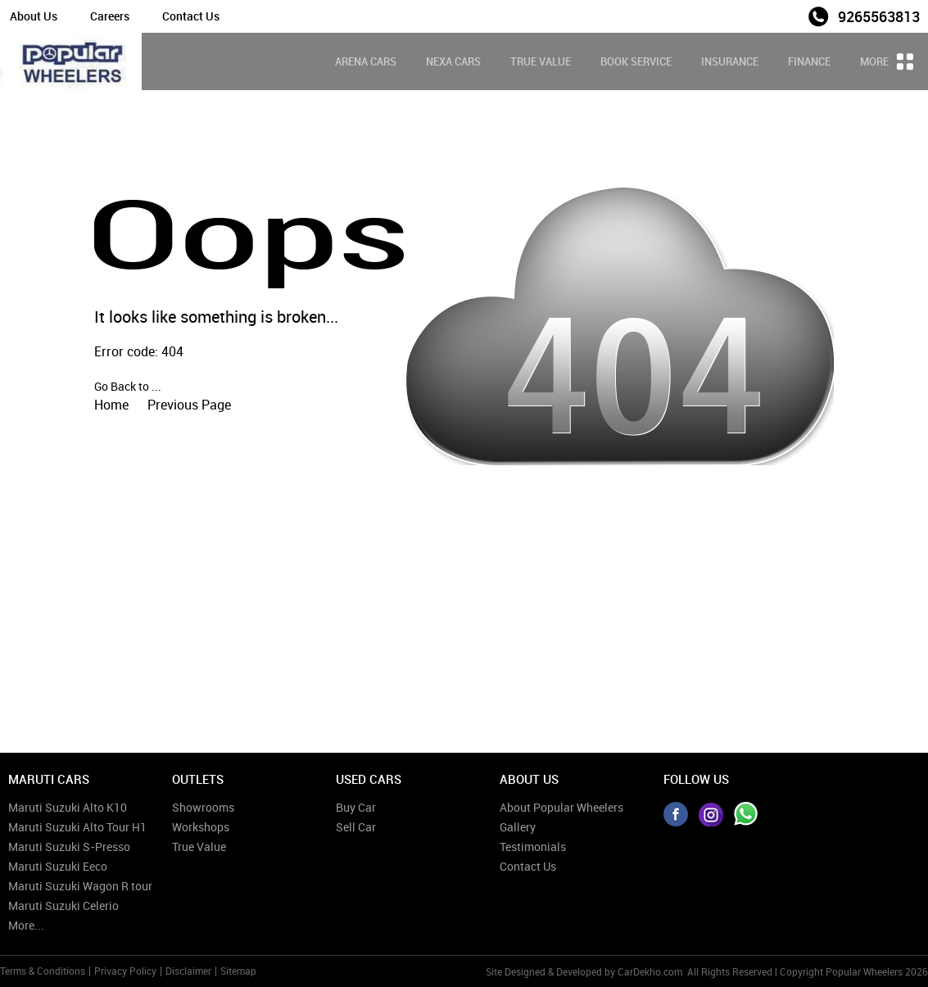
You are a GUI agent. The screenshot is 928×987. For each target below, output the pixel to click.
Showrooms (203, 807)
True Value (540, 61)
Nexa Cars (453, 61)
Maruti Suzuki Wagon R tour (80, 886)
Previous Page (189, 405)
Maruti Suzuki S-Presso (69, 846)
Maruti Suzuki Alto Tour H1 (77, 827)
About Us (33, 16)
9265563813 (879, 16)
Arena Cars (365, 61)
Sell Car (356, 827)
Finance (809, 61)
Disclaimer (188, 970)
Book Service (636, 61)
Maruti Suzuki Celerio (63, 905)
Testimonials (533, 846)
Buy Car (356, 807)
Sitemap (238, 970)
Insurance (729, 61)
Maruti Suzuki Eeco (57, 866)
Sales (783, 15)
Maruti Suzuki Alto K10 (67, 807)
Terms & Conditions (42, 970)
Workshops (200, 827)
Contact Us (191, 16)
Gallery (518, 827)
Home (111, 405)
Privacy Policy (125, 970)
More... (26, 925)
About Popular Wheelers (561, 807)
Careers (109, 16)
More (886, 61)
